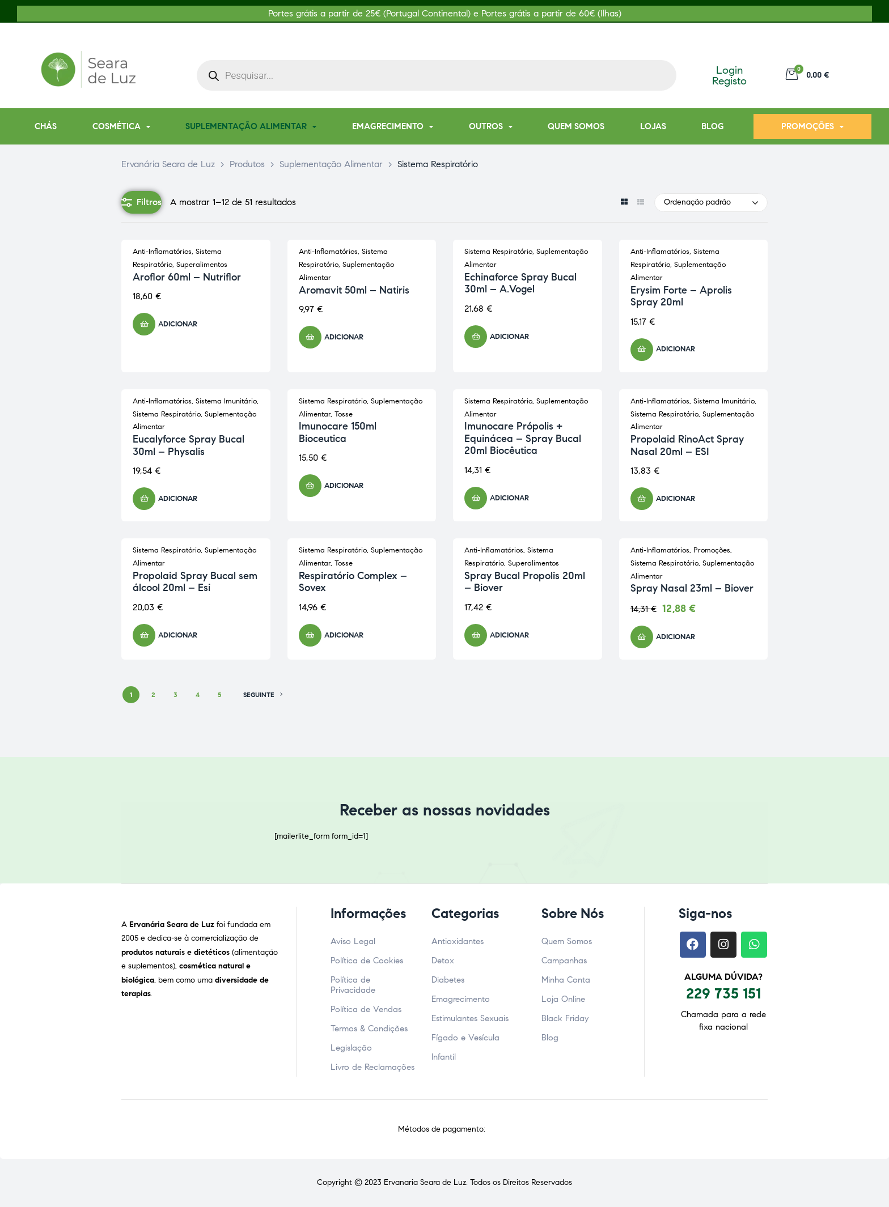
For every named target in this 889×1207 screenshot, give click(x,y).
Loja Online (563, 999)
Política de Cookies (367, 960)
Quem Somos (566, 941)
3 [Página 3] (175, 694)
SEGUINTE (263, 694)
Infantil (443, 1057)
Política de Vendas (366, 1009)
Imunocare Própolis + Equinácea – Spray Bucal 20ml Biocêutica (522, 438)
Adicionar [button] (177, 324)
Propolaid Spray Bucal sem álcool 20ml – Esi (195, 582)
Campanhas (564, 960)
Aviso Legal (353, 941)
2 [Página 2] (153, 694)
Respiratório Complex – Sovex (353, 582)
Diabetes (447, 980)
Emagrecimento (460, 999)
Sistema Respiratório (498, 251)
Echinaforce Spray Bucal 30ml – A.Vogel (520, 283)
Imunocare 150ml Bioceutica (337, 432)
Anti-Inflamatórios (162, 251)
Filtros (141, 202)
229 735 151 (723, 993)
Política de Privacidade (353, 985)
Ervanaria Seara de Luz (425, 1182)
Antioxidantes (457, 941)
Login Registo (729, 75)
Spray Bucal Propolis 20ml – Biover (524, 582)
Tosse (344, 414)
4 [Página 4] (198, 694)
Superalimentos (201, 264)
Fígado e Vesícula (465, 1037)
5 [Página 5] (219, 694)
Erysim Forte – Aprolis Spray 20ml (681, 296)
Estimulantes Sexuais (470, 1018)
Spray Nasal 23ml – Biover (691, 588)
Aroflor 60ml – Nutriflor (187, 277)
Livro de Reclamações (372, 1067)
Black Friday (565, 1018)
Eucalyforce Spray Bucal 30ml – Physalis (188, 445)
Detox (442, 960)
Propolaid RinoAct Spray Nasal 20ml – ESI (687, 445)
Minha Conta (565, 980)
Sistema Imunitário (226, 401)
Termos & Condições (369, 1028)
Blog (549, 1037)
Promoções (711, 550)
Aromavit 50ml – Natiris (354, 290)
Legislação (351, 1048)
